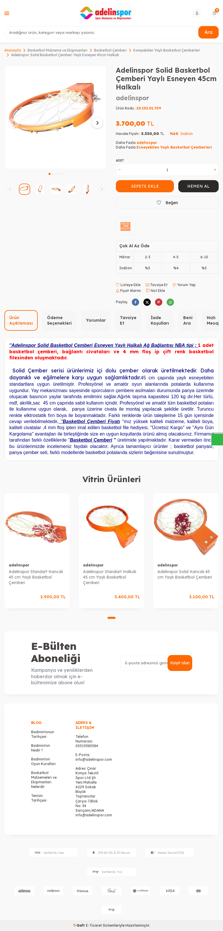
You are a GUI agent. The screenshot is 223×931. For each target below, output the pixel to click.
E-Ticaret (94, 925)
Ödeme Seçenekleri (59, 320)
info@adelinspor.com (93, 759)
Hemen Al (198, 186)
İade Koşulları (160, 320)
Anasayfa (12, 50)
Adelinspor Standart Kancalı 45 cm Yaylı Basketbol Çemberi (36, 577)
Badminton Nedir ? (40, 747)
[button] (49, 174)
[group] (55, 117)
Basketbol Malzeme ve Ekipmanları (57, 50)
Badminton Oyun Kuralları (43, 761)
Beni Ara (188, 320)
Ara (208, 32)
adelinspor (132, 98)
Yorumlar (96, 320)
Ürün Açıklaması (21, 320)
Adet (120, 160)
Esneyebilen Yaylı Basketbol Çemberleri (166, 50)
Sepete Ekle (145, 186)
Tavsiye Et (157, 285)
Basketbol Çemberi (110, 50)
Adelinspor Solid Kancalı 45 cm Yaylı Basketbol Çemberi (184, 574)
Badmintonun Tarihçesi (42, 734)
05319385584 (86, 746)
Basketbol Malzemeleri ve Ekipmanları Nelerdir (44, 780)
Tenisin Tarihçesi (38, 797)
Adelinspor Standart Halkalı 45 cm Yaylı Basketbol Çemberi (109, 577)
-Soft (79, 925)
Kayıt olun (180, 662)
